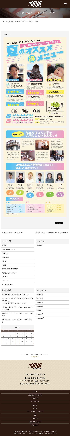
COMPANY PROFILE (8, 249)
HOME (4, 245)
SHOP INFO (5, 257)
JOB (35, 415)
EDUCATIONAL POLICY (10, 269)
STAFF (4, 265)
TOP (3, 21)
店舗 (36, 381)
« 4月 (3, 327)
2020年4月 (40, 314)
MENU (4, 261)
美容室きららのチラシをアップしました (15, 294)
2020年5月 (40, 310)
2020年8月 (40, 302)
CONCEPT (5, 253)
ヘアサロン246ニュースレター (12, 232)
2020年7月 (40, 306)
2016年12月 (40, 318)
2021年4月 (40, 298)
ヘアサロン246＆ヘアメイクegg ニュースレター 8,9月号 (17, 308)
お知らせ (10, 21)
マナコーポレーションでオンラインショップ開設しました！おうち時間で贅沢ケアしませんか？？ (17, 301)
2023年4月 (40, 294)
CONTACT (5, 281)
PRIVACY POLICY (8, 285)
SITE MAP (5, 277)
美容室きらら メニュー (9, 273)
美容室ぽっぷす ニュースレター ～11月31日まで (17, 314)
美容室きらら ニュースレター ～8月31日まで (52, 232)
